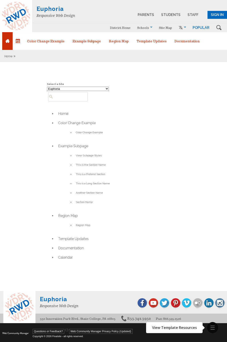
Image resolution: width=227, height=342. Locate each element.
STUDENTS (170, 15)
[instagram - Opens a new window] (220, 304)
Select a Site (55, 84)
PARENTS (146, 15)
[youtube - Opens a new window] (154, 304)
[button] (212, 327)
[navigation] (144, 27)
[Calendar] (18, 41)
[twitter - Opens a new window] (165, 304)
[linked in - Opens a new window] (209, 304)
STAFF (193, 15)
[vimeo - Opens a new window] (187, 304)
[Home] (7, 41)
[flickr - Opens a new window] (198, 304)
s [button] (218, 27)
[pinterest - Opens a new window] (176, 304)
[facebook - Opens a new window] (143, 304)
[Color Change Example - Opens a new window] (45, 41)
